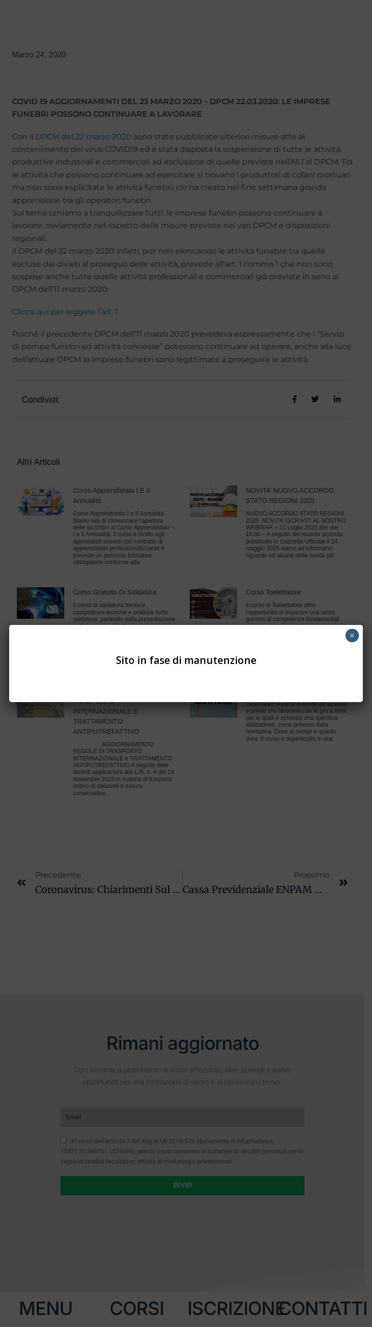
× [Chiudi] (352, 635)
